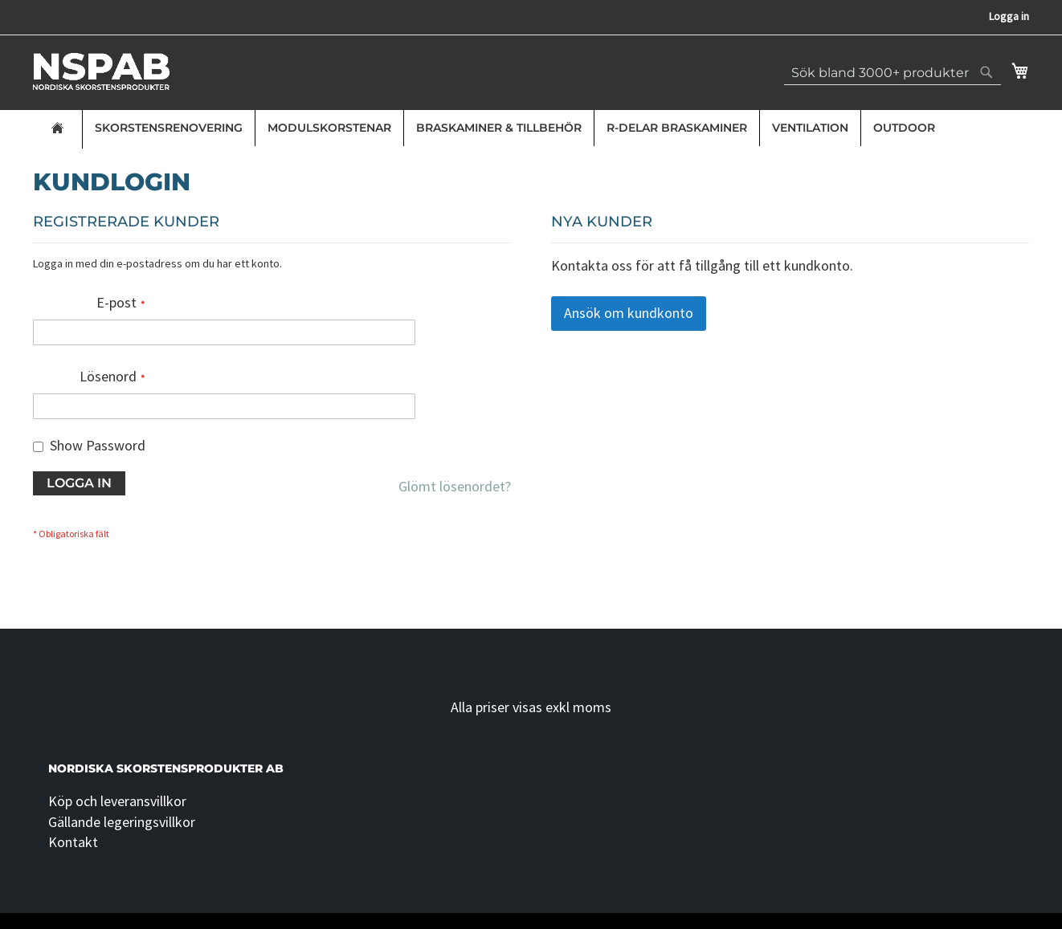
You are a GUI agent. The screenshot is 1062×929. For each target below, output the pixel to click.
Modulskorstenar (329, 127)
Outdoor (904, 127)
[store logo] (101, 71)
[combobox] (892, 72)
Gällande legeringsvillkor (121, 822)
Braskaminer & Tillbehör (499, 127)
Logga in (1009, 16)
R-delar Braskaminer (677, 127)
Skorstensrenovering (169, 127)
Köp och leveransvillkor (117, 801)
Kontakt (73, 842)
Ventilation (810, 127)
